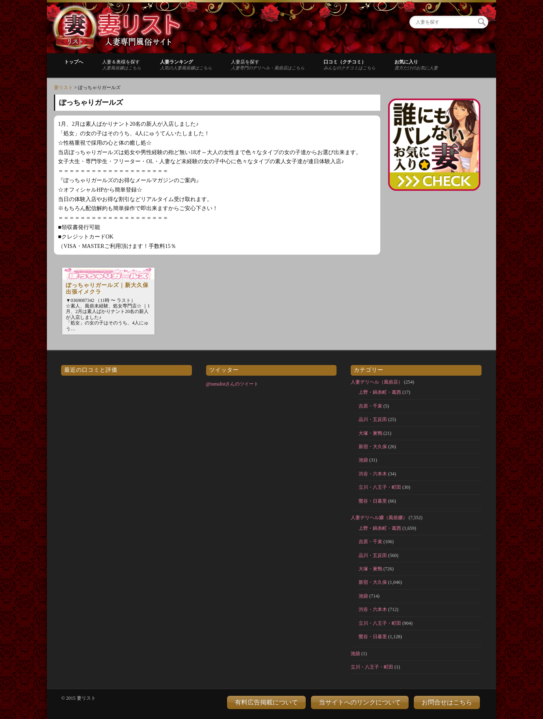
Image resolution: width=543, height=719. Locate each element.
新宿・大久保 (373, 446)
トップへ (73, 62)
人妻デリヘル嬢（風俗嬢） (379, 517)
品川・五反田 (373, 419)
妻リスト (63, 87)
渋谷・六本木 (373, 474)
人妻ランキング (186, 64)
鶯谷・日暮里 (373, 501)
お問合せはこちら (447, 702)
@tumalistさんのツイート (232, 384)
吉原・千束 (370, 406)
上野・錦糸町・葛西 (380, 392)
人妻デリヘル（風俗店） (377, 382)
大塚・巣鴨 (370, 433)
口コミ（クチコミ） (350, 64)
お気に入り (416, 64)
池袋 (363, 460)
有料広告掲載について (266, 702)
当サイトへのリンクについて (360, 702)
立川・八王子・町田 (380, 487)
